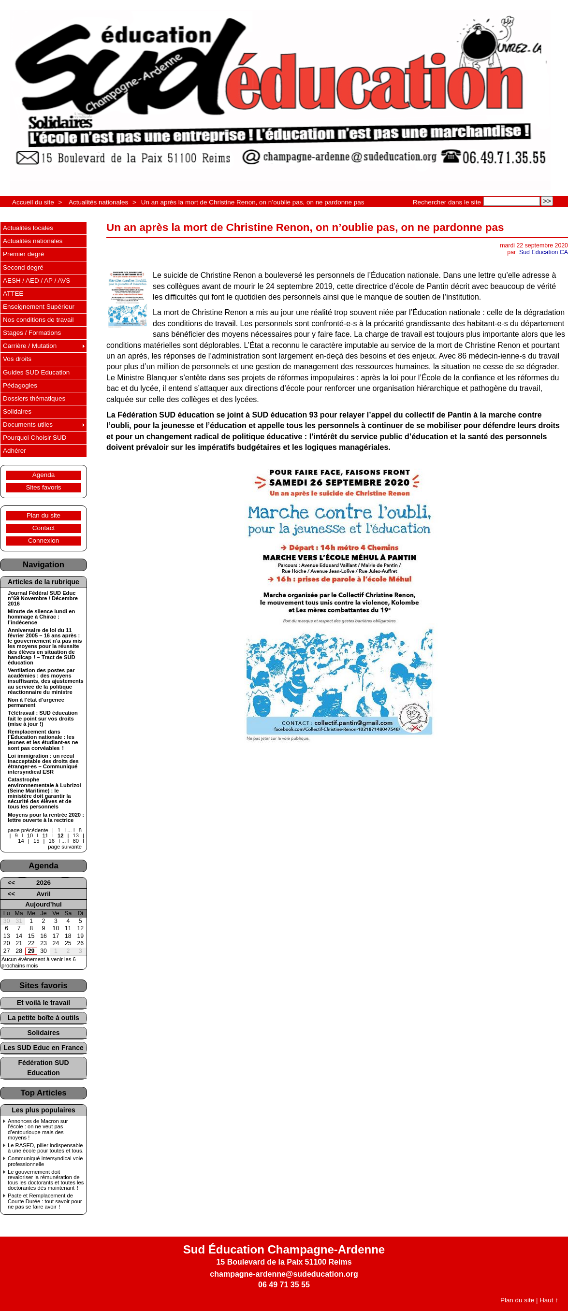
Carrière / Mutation (30, 345)
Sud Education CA (543, 252)
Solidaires (17, 411)
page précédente (28, 830)
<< (11, 882)
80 (76, 841)
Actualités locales (28, 227)
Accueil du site (33, 202)
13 (76, 835)
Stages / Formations (32, 332)
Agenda (43, 474)
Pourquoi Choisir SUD (34, 437)
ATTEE (13, 293)
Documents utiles (28, 424)
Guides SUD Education (36, 372)
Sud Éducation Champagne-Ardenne (284, 1249)
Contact (43, 528)
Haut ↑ (548, 1300)
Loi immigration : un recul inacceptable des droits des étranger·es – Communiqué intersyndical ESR (43, 764)
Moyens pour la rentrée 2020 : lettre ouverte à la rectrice (46, 817)
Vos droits (17, 358)
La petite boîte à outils (43, 1018)
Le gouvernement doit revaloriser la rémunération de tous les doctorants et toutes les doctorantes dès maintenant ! (46, 1180)
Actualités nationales (98, 202)
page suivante (65, 847)
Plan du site (43, 515)
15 (36, 841)
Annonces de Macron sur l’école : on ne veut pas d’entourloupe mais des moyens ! (38, 1129)
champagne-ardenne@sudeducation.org (284, 1274)
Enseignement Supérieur (38, 306)
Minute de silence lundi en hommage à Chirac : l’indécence (41, 617)
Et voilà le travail (44, 1003)
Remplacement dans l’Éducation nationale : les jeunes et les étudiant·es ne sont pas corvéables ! (43, 740)
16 (52, 841)
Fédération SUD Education (43, 1068)
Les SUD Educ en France (43, 1048)
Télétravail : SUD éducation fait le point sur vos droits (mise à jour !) (43, 718)
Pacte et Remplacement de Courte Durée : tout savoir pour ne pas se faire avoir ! (45, 1201)
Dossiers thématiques (34, 398)
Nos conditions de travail (38, 319)
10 (30, 835)
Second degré (23, 267)
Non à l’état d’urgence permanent (36, 702)
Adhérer (14, 450)
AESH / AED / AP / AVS (36, 280)
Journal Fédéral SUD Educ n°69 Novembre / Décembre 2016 (43, 598)
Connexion (43, 540)
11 (45, 835)
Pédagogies (20, 385)
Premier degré (23, 254)
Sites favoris (43, 487)
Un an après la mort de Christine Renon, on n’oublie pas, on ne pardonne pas (252, 202)
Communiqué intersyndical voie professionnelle (45, 1161)
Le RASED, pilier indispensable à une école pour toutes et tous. (46, 1148)
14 (21, 841)
